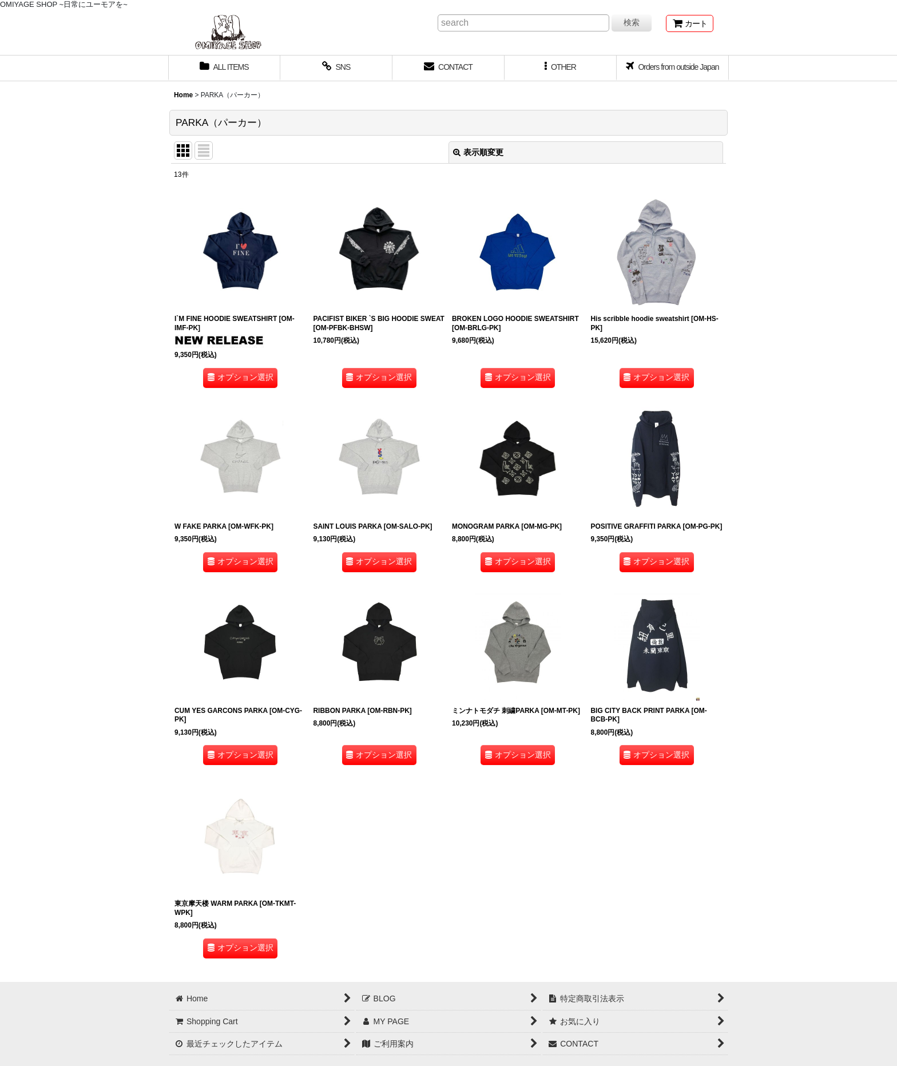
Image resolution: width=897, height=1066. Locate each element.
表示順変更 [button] (478, 152)
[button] (561, 68)
